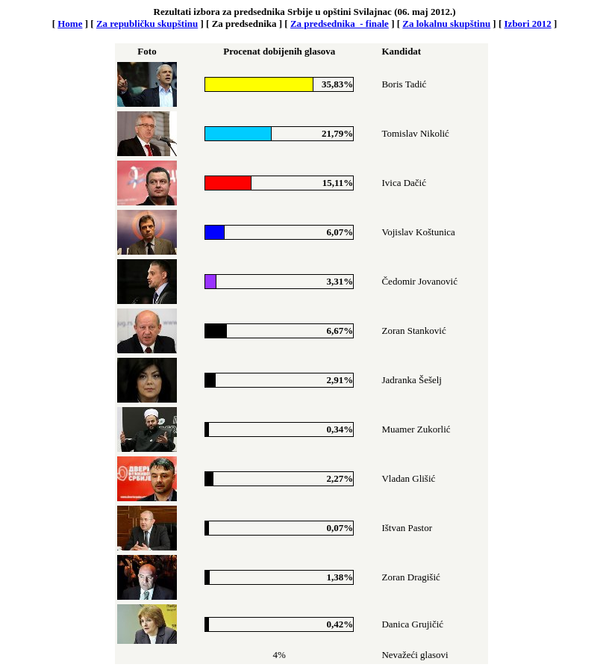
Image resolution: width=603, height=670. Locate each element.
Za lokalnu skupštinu (446, 23)
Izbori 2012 (528, 23)
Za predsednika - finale (339, 23)
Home (69, 23)
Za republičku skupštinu (147, 23)
